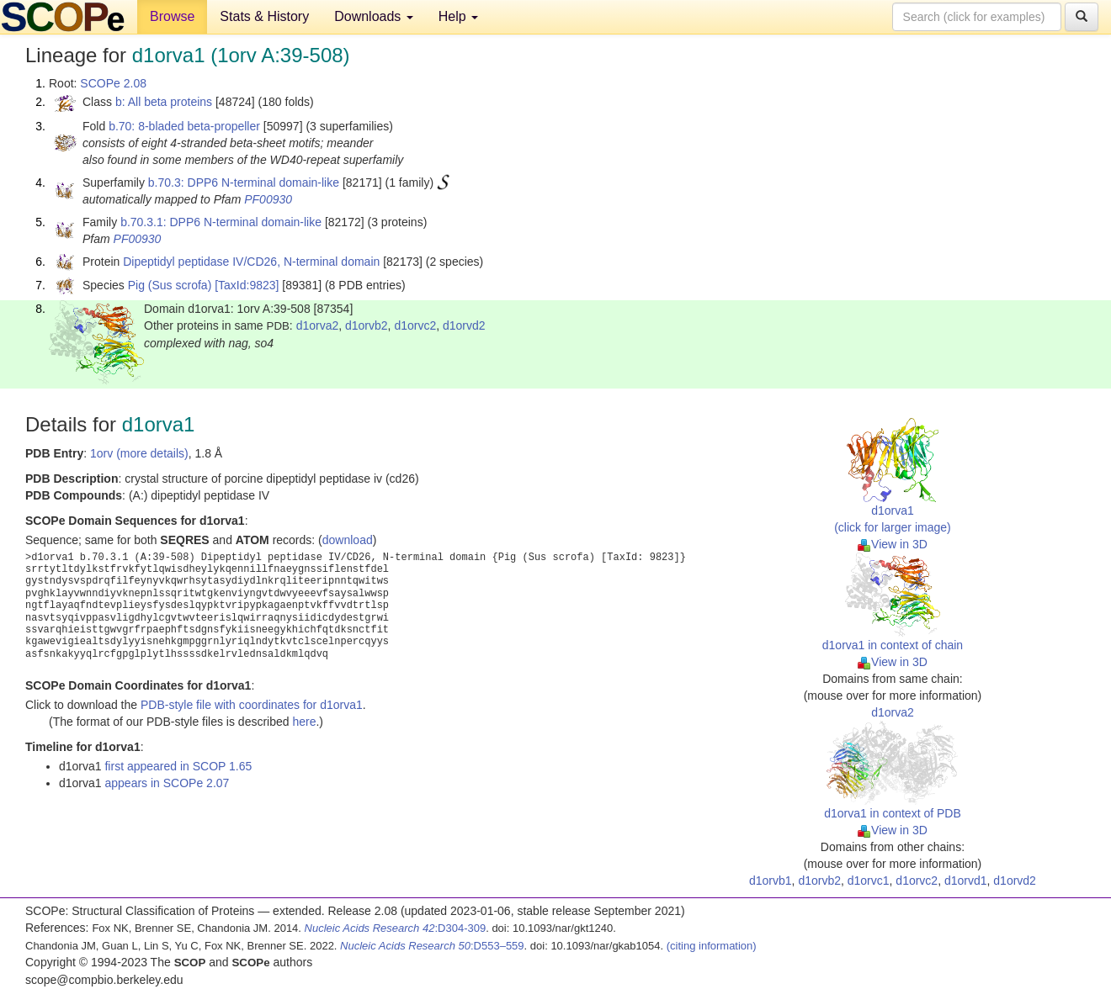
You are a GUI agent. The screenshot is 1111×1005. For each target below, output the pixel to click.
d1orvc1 (869, 880)
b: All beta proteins (163, 101)
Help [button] (458, 16)
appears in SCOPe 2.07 (166, 783)
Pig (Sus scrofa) (170, 285)
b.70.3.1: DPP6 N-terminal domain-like (221, 222)
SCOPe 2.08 (113, 83)
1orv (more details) (139, 453)
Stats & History (264, 16)
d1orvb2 (366, 325)
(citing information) (712, 945)
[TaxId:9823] (247, 285)
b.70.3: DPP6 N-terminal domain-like (243, 182)
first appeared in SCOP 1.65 (178, 766)
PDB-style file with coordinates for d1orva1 (252, 704)
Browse (172, 16)
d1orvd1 (965, 880)
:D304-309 (395, 928)
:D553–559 (432, 945)
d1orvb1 (770, 880)
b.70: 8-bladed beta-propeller (184, 126)
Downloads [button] (373, 16)
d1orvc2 (415, 325)
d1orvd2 (464, 325)
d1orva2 (317, 325)
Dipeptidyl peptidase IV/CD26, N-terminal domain (251, 261)
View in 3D (893, 544)
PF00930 (268, 199)
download (347, 540)
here (304, 721)
